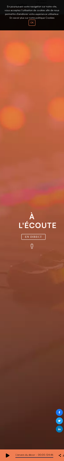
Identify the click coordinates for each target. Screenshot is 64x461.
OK (32, 22)
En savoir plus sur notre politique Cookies (32, 17)
